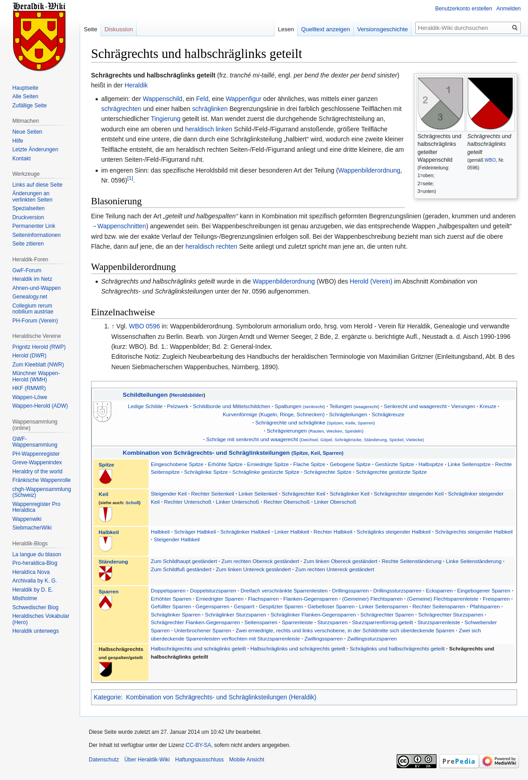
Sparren (109, 591)
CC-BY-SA (198, 745)
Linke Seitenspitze (469, 464)
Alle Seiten (25, 96)
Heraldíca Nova (31, 572)
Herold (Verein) (371, 281)
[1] (130, 178)
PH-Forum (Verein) (35, 321)
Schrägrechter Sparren (387, 614)
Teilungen (354, 406)
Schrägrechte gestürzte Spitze (391, 472)
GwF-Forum (26, 270)
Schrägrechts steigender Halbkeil (474, 531)
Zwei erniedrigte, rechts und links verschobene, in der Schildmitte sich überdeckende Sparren (344, 630)
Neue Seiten (27, 132)
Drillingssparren (350, 590)
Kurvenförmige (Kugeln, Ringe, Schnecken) (274, 414)
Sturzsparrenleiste (439, 622)
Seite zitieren (27, 244)
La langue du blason (36, 554)
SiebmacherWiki (32, 528)
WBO (490, 160)
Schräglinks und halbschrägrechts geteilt (397, 648)
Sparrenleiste (297, 622)
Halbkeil (109, 532)
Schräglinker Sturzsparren (235, 614)
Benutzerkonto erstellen (463, 8)
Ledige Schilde (145, 406)
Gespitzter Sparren (281, 606)
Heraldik (136, 85)
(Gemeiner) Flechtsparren (372, 599)
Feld (202, 98)
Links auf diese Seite (37, 185)
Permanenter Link (33, 226)
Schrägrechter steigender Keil (409, 493)
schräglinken (210, 108)
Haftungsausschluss (199, 759)
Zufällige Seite (29, 105)
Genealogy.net (29, 297)
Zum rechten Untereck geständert (334, 569)
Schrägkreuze (388, 414)
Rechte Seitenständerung (412, 561)
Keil (103, 494)
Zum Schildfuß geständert (181, 569)
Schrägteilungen (348, 414)
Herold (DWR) (29, 355)
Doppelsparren (168, 590)
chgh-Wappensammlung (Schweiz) (41, 492)
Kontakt (21, 158)
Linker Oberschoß (335, 502)
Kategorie (107, 697)
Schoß (132, 502)
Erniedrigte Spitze (268, 464)
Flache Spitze (309, 464)
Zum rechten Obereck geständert (260, 561)
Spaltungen (300, 406)
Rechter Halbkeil (333, 531)
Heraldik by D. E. (32, 590)
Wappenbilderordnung (369, 170)
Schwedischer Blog (35, 607)
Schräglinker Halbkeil (245, 531)
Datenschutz (104, 759)
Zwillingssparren (323, 638)
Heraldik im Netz (32, 279)
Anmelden (508, 8)
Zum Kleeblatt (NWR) (38, 364)
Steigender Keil (169, 493)
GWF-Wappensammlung (35, 442)
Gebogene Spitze (350, 464)
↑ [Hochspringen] (113, 326)
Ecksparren (439, 590)
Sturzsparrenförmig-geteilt (382, 622)
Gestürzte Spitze (394, 464)
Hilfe (17, 141)
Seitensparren (261, 622)
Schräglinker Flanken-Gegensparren (312, 614)
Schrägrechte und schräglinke (315, 422)
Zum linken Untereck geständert (253, 569)
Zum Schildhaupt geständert (184, 561)
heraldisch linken (208, 129)
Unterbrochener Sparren (202, 630)
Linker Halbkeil (292, 531)
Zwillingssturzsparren (372, 638)
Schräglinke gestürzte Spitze (265, 472)
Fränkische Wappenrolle (41, 480)
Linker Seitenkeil (258, 493)
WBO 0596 (144, 326)
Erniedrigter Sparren (219, 599)
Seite (90, 29)
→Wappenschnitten (118, 226)
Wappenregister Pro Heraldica (36, 507)
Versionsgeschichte (382, 29)
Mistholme (24, 598)
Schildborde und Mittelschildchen (231, 406)
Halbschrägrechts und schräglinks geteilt (198, 648)
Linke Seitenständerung (474, 561)
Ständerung (113, 561)
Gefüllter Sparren (171, 606)
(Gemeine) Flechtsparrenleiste (442, 599)
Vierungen (463, 406)
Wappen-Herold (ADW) (40, 406)
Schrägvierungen (315, 430)
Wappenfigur (243, 98)
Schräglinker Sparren (176, 614)
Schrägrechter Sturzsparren (451, 614)
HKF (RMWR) (29, 388)
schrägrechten (121, 108)
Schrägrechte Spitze (327, 472)
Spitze (106, 464)
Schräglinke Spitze (206, 472)
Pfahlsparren (484, 606)
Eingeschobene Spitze (177, 464)
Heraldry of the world (37, 471)
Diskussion (119, 29)
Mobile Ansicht (246, 759)
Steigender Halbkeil (177, 539)
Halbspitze (430, 464)
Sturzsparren (332, 622)
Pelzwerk (177, 406)
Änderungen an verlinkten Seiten (32, 196)
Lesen (286, 29)
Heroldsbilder (187, 395)
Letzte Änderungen (35, 149)
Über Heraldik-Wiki (147, 759)
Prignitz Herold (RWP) (39, 347)
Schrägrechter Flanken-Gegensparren (195, 622)
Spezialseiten (28, 208)
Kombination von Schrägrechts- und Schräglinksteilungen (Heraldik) (221, 697)
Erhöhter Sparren (171, 599)
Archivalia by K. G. (34, 581)
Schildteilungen (145, 394)
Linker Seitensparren (383, 606)
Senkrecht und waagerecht (415, 406)
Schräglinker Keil (350, 493)
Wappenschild (162, 98)
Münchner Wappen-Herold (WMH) (36, 376)
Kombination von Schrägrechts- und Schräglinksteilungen (233, 452)
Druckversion (28, 217)
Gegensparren (213, 606)
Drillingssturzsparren (397, 590)
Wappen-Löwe (29, 397)
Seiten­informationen (36, 235)
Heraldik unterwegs (35, 631)
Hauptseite (25, 88)
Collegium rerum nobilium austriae (32, 309)
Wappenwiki (26, 519)
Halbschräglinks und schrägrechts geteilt (298, 648)
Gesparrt (244, 606)
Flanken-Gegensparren (310, 599)
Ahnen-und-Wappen (36, 288)
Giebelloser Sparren (331, 606)
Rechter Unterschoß (188, 502)
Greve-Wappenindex (37, 462)
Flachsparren (263, 599)
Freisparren (496, 599)
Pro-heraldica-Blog (34, 563)
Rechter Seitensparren (439, 606)
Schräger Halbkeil (195, 531)
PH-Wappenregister (36, 454)
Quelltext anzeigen (325, 29)
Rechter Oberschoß (287, 502)
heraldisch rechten (211, 246)
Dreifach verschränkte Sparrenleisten (283, 590)
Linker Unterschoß (237, 502)
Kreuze (488, 406)
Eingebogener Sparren (483, 590)
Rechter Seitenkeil (212, 493)
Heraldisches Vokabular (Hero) (40, 619)
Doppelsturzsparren (213, 590)
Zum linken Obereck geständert (340, 561)
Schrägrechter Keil (303, 493)
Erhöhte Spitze (225, 464)
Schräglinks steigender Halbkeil (394, 531)
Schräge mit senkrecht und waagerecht (315, 439)
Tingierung (166, 118)
